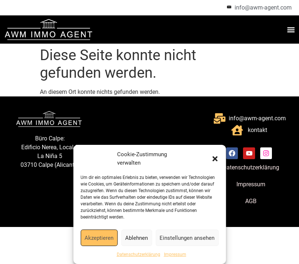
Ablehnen (136, 238)
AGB (251, 201)
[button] (214, 158)
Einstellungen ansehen (187, 238)
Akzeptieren (99, 238)
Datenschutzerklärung (138, 254)
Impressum (175, 254)
